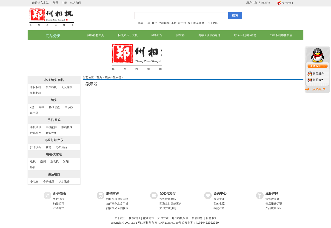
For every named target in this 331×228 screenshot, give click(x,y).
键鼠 (41, 107)
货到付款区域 (168, 199)
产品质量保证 (273, 208)
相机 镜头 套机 (54, 80)
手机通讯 (35, 127)
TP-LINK (212, 23)
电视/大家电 (54, 154)
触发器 (180, 35)
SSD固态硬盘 (196, 23)
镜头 (54, 100)
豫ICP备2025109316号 (168, 223)
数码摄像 (66, 127)
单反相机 (35, 87)
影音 (33, 167)
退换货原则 (272, 199)
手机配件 (51, 127)
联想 (154, 23)
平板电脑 (164, 23)
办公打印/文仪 (54, 140)
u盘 (32, 107)
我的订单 (219, 208)
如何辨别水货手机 (117, 203)
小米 (174, 23)
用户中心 (251, 2)
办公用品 (61, 147)
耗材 (48, 147)
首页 (99, 77)
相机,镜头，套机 (128, 35)
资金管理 (219, 199)
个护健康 (48, 181)
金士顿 (181, 23)
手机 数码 (54, 120)
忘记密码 (75, 2)
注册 (64, 2)
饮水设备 (64, 181)
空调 (43, 161)
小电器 (34, 181)
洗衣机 (54, 161)
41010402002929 (207, 223)
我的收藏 (219, 203)
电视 (33, 161)
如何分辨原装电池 (117, 199)
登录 (55, 2)
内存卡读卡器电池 (209, 35)
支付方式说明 (168, 208)
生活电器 (54, 174)
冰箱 (66, 161)
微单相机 (51, 87)
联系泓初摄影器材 (245, 35)
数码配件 (35, 133)
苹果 (140, 23)
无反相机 (66, 87)
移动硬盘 (54, 107)
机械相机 (35, 93)
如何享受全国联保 (117, 208)
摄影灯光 (157, 35)
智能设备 (51, 133)
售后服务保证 (273, 203)
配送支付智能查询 (171, 203)
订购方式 (58, 208)
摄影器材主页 (95, 35)
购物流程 (58, 203)
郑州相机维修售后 (281, 35)
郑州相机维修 (180, 218)
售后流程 (58, 199)
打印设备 (35, 147)
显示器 (69, 107)
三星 (147, 23)
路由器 (34, 113)
